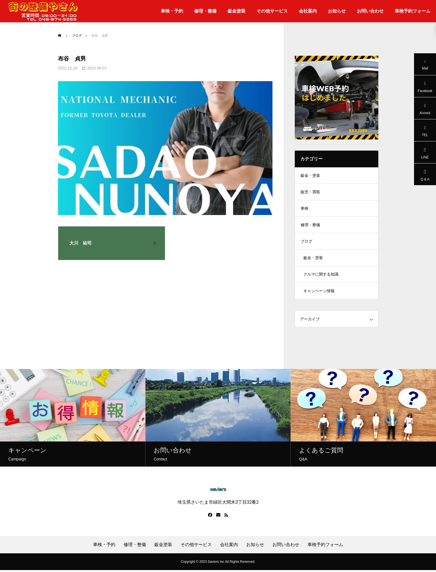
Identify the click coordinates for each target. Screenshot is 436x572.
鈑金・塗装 (310, 175)
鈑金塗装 (236, 11)
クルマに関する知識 (320, 276)
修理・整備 (205, 11)
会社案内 (308, 11)
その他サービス (272, 11)
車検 (304, 209)
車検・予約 (172, 11)
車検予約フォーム (412, 11)
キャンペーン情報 (319, 293)
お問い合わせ (370, 11)
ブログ (306, 242)
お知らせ (337, 11)
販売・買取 (310, 192)
